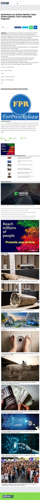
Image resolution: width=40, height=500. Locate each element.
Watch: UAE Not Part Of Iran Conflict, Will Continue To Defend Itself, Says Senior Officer (17, 312)
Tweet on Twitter (25, 29)
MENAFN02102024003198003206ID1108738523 (14, 91)
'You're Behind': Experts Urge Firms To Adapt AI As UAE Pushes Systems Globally (18, 454)
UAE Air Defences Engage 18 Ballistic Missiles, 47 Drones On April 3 (19, 283)
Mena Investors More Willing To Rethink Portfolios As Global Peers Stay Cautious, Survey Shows (19, 412)
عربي (17, 1)
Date (3, 28)
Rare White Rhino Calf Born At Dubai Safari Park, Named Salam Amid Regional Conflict (18, 383)
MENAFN (3, 35)
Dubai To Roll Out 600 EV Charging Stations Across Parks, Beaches (18, 330)
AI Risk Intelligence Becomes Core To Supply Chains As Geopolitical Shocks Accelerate (18, 431)
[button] (20, 1)
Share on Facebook (18, 29)
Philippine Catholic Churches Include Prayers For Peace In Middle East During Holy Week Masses (19, 483)
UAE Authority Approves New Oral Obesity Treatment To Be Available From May (19, 354)
